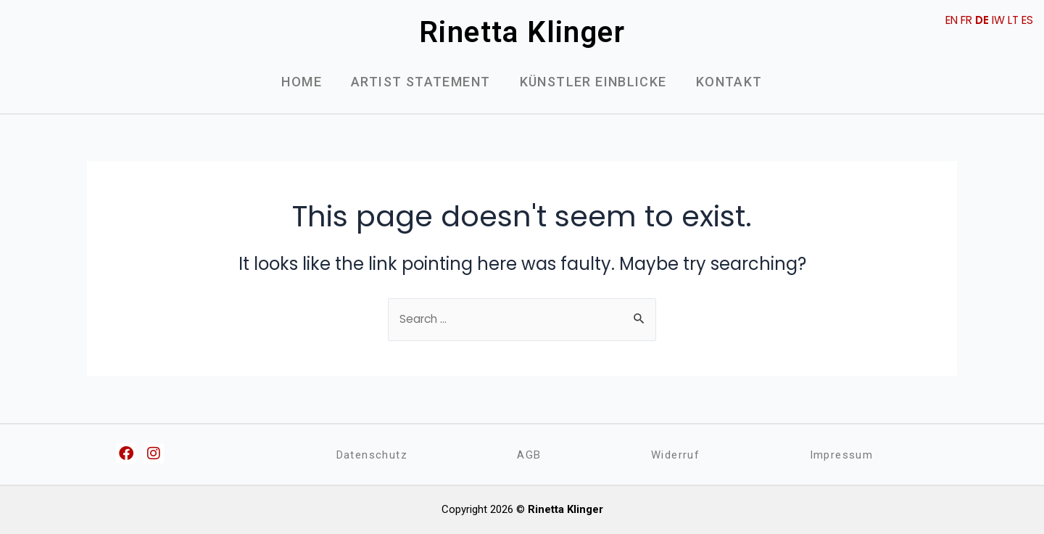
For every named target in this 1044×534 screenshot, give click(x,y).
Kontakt (729, 81)
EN (943, 20)
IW (994, 20)
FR (960, 20)
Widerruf (674, 454)
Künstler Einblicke (593, 81)
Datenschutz (372, 454)
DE (977, 20)
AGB (529, 454)
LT (1011, 20)
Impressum (841, 454)
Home (301, 81)
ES (1026, 20)
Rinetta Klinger (522, 32)
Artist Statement (420, 81)
